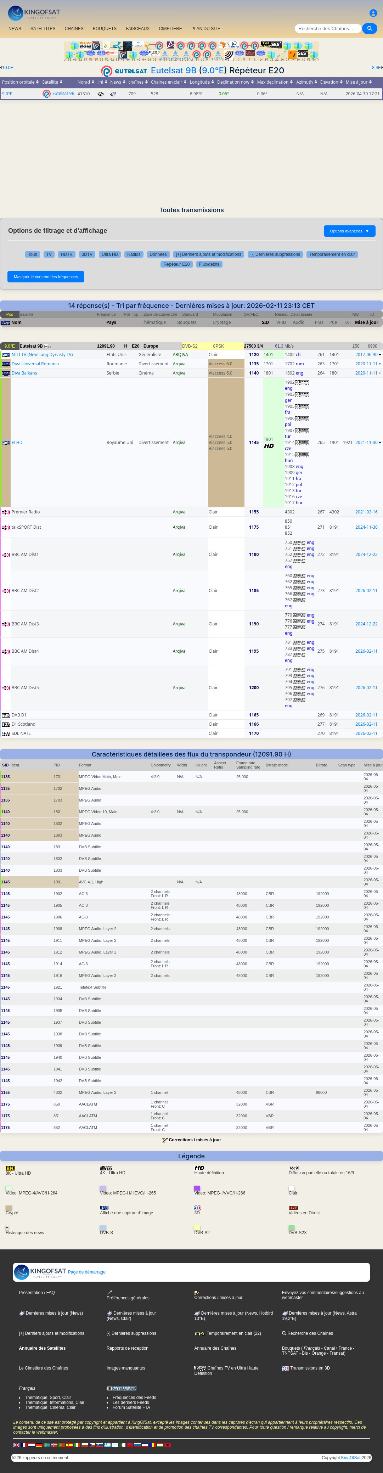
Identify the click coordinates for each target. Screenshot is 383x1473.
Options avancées (349, 231)
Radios (133, 254)
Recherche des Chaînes (307, 1333)
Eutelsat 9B (174, 70)
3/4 (260, 346)
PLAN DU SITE (205, 28)
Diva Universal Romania (35, 364)
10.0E (7, 67)
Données (158, 254)
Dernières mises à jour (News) (51, 1313)
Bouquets (291, 1348)
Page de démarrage (59, 1272)
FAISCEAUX (138, 28)
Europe (150, 346)
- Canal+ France (336, 1348)
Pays (111, 322)
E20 (135, 346)
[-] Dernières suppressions (275, 254)
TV (49, 254)
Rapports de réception (127, 1348)
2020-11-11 (366, 364)
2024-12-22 (366, 554)
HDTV (67, 254)
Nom (16, 322)
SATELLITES (42, 28)
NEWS (15, 28)
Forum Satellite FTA (131, 1407)
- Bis (303, 1353)
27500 (250, 346)
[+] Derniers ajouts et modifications (208, 254)
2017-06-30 (366, 355)
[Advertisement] (191, 153)
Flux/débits (209, 264)
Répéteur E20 (176, 264)
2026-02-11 (366, 590)
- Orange (317, 1353)
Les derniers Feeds (131, 1402)
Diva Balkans (24, 373)
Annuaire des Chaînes (215, 1348)
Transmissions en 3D (306, 1368)
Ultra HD (110, 254)
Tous (32, 254)
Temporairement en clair (332, 254)
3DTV (87, 254)
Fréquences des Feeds (134, 1397)
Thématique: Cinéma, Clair (50, 1407)
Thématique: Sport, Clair (48, 1397)
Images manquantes (126, 1368)
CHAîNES (73, 28)
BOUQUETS (105, 28)
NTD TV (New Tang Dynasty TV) (42, 355)
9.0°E (213, 70)
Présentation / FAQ (37, 1292)
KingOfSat (351, 1457)
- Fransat (335, 1353)
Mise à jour (366, 322)
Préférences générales (128, 1295)
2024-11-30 (366, 527)
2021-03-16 (366, 512)
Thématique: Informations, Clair (54, 1402)
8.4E (376, 67)
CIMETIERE (170, 28)
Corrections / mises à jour (195, 1139)
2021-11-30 (366, 442)
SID (265, 322)
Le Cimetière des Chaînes (43, 1368)
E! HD (17, 442)
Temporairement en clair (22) (227, 1333)
